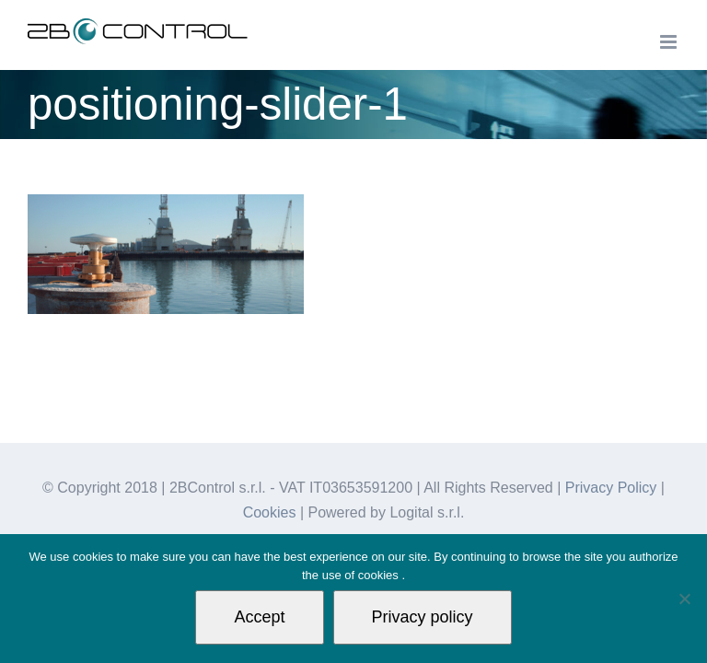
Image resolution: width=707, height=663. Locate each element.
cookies (380, 575)
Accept (259, 617)
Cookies (269, 512)
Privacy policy (422, 617)
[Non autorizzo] (684, 598)
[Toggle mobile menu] (669, 42)
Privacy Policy (611, 487)
